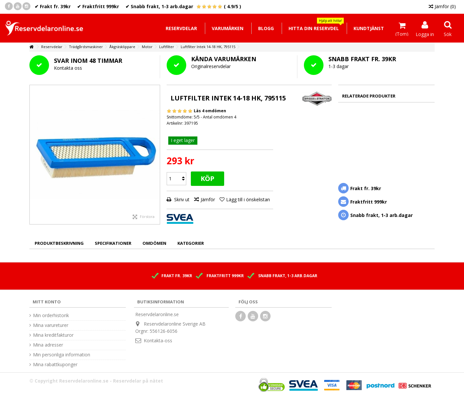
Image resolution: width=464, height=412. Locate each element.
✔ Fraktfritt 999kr (98, 6)
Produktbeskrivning (59, 243)
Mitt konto (47, 302)
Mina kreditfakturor (53, 335)
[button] (313, 28)
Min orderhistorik (51, 315)
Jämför (208, 199)
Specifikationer (113, 243)
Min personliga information (61, 355)
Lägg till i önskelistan (248, 199)
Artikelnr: (175, 123)
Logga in (425, 33)
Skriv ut (181, 199)
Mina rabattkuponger (55, 364)
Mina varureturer (50, 325)
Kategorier (190, 243)
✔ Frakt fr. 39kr (53, 6)
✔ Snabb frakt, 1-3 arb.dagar (159, 6)
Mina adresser (48, 345)
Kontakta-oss (158, 340)
